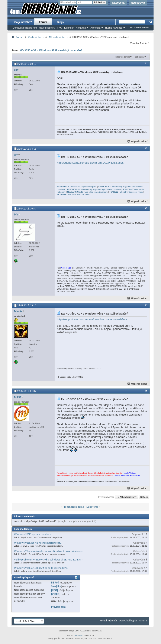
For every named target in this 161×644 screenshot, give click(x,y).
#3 (146, 208)
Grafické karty (36, 37)
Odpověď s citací (137, 141)
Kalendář (69, 27)
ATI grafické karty (58, 37)
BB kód (55, 582)
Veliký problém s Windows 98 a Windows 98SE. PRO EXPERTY (48, 559)
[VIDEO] (55, 594)
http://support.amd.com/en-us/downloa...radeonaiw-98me (92, 319)
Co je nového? (23, 22)
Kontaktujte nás (108, 620)
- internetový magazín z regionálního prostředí (94, 189)
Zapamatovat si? (71, 7)
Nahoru (144, 497)
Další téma (92, 506)
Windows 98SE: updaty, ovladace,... (34, 534)
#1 (146, 63)
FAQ (59, 27)
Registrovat (138, 2)
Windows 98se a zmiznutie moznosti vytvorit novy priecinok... (48, 551)
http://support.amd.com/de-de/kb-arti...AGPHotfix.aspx (90, 162)
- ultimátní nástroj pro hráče (126, 192)
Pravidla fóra (58, 606)
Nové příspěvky (47, 27)
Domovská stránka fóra (25, 27)
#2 (146, 148)
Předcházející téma (73, 506)
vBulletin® (79, 635)
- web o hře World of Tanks (73, 194)
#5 (146, 390)
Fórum (43, 22)
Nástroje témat (122, 56)
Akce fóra (95, 27)
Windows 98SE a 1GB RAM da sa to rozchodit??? (41, 567)
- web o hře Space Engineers (87, 192)
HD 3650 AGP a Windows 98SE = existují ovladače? (51, 50)
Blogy (60, 22)
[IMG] (54, 590)
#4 (146, 304)
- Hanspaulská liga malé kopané (76, 186)
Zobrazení (139, 56)
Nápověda (118, 2)
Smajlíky (56, 586)
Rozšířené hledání (139, 27)
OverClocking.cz (128, 620)
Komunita (81, 27)
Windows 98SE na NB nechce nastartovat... (38, 542)
